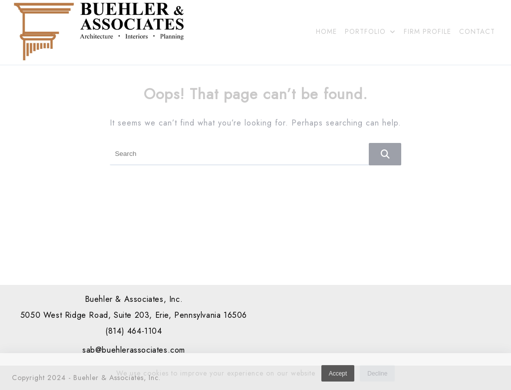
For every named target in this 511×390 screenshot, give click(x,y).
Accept (338, 375)
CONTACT (477, 31)
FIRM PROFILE (427, 31)
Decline (377, 375)
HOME (326, 31)
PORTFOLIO (370, 31)
